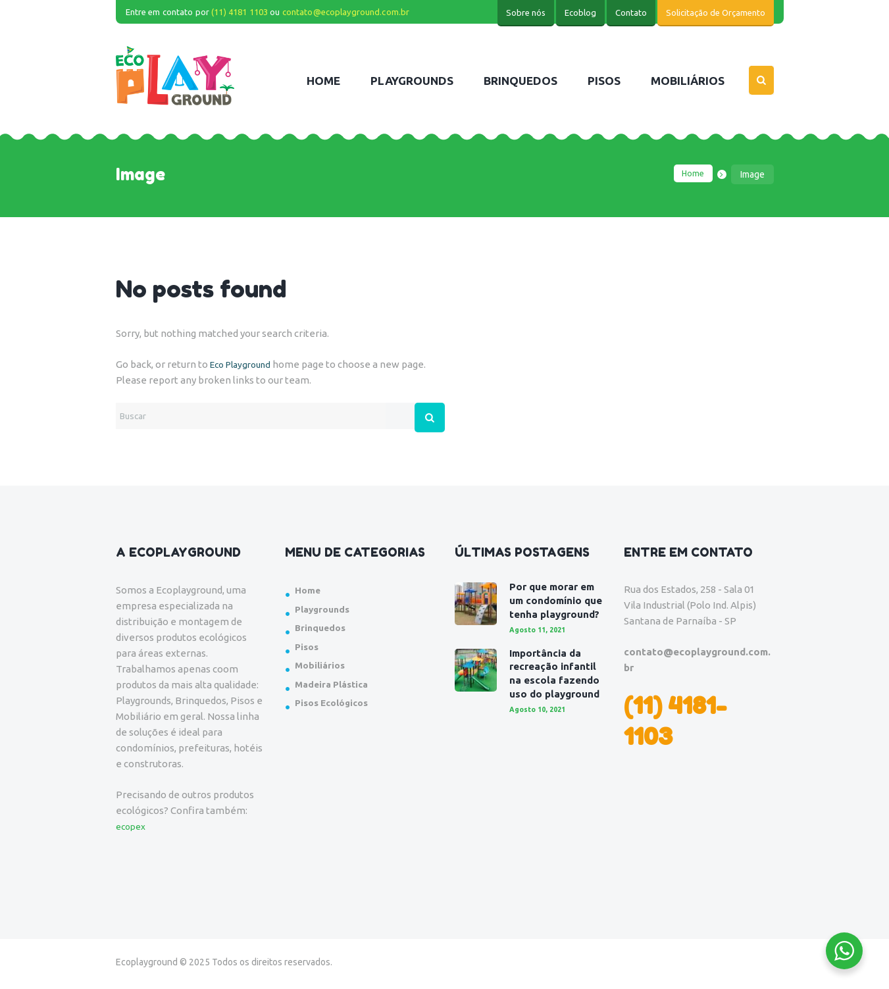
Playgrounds (325, 612)
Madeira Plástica (335, 687)
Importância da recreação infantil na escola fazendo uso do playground (555, 696)
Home (691, 174)
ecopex (132, 829)
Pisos (308, 649)
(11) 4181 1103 (239, 11)
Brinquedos (322, 630)
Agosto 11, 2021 (540, 646)
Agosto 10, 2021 (540, 739)
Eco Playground (244, 364)
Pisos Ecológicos (336, 705)
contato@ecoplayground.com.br (346, 11)
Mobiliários (322, 668)
